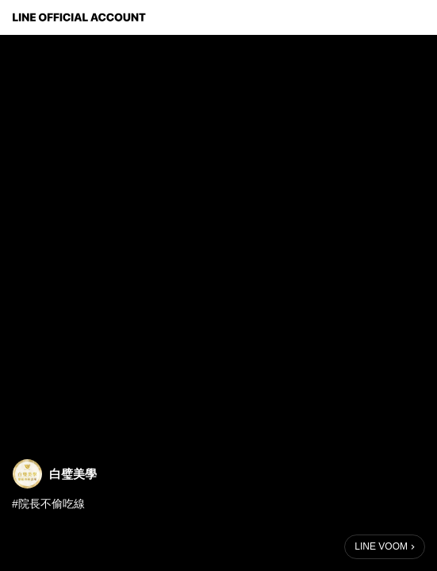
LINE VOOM (381, 546)
